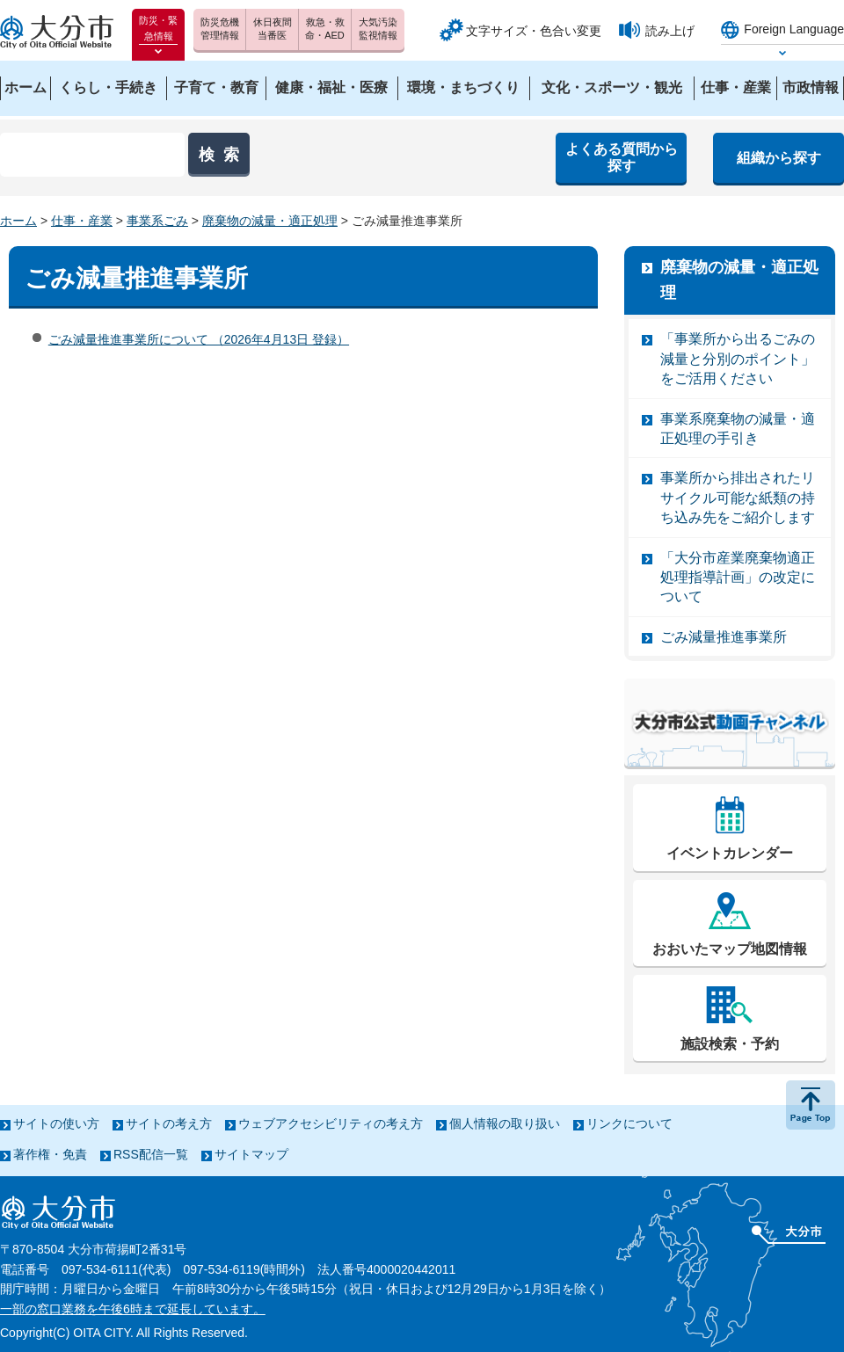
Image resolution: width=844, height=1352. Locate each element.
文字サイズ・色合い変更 (533, 31)
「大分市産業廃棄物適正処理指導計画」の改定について (737, 577)
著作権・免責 (50, 1154)
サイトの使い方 (56, 1123)
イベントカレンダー (729, 853)
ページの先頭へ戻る (810, 1105)
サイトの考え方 (169, 1123)
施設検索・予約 (729, 1043)
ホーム (18, 221)
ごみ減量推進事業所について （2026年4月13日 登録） (198, 339)
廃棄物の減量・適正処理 (270, 221)
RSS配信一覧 (150, 1154)
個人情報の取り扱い (504, 1123)
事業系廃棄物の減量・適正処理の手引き (737, 428)
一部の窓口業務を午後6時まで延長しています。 (133, 1309)
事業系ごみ (157, 221)
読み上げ (670, 31)
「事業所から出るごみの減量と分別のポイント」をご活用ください (737, 358)
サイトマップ (251, 1154)
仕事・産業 (82, 221)
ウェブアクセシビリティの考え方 (330, 1123)
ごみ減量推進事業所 (723, 636)
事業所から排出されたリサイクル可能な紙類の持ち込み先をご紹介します (737, 497)
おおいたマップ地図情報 (729, 948)
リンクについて (629, 1123)
